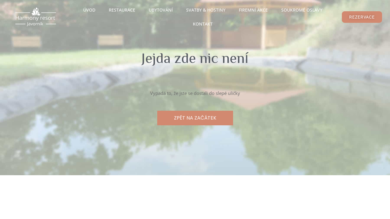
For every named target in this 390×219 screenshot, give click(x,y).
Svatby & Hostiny (205, 10)
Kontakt (203, 24)
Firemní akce (253, 10)
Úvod (89, 10)
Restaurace (122, 10)
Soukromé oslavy (301, 10)
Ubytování (161, 10)
